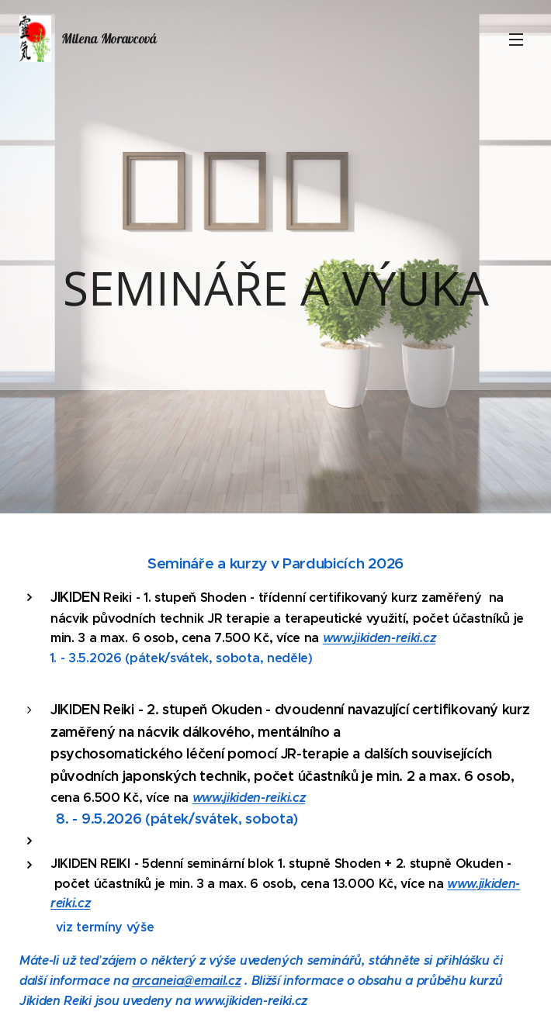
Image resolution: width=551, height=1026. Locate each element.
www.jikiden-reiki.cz (379, 638)
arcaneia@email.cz (186, 980)
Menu (516, 39)
